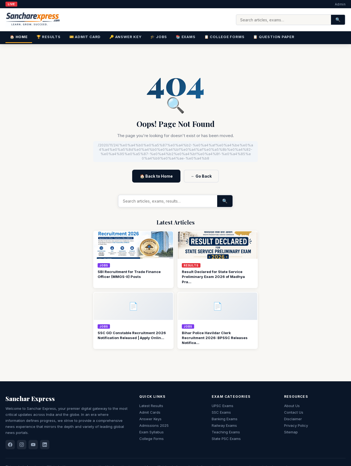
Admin (340, 4)
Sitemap (291, 432)
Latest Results (151, 406)
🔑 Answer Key (125, 37)
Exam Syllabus (151, 432)
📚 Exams (185, 37)
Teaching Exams (226, 432)
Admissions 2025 (154, 425)
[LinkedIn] (44, 444)
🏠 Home (19, 37)
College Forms (151, 438)
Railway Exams (224, 425)
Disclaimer (293, 419)
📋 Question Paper (273, 37)
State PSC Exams (226, 438)
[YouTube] (33, 444)
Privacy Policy (296, 425)
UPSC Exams (222, 406)
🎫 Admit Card (85, 37)
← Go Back (201, 176)
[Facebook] (10, 444)
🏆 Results (48, 37)
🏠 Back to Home (156, 176)
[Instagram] (21, 444)
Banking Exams (224, 419)
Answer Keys (150, 419)
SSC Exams (221, 412)
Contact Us (293, 412)
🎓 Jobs (158, 37)
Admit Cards (149, 412)
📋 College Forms (224, 37)
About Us (292, 406)
